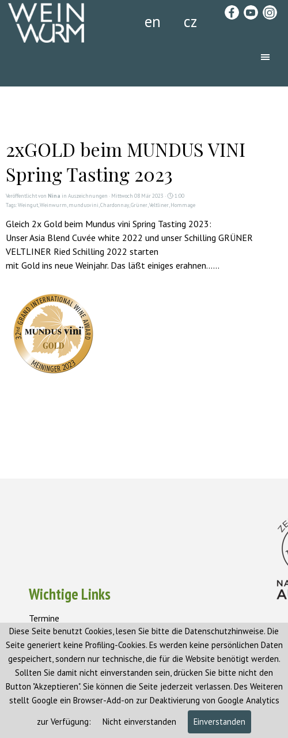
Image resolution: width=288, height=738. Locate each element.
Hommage (182, 205)
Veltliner (159, 205)
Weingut (28, 205)
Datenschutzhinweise (224, 631)
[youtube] (251, 12)
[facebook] (232, 12)
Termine (44, 618)
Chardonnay (114, 205)
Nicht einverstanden (138, 721)
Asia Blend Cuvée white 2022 (86, 237)
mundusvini (83, 205)
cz (190, 21)
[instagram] (270, 12)
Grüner (139, 205)
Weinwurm (53, 205)
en (153, 21)
